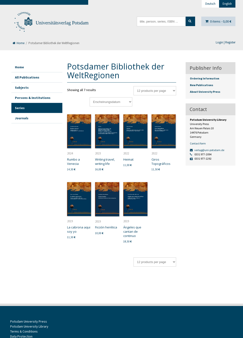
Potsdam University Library (29, 326)
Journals (21, 118)
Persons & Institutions (32, 98)
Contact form (198, 143)
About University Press (205, 91)
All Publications (27, 77)
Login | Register (225, 42)
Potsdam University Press (28, 321)
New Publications (201, 85)
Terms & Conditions (24, 331)
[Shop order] (111, 101)
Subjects (22, 87)
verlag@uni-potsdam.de (207, 150)
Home (18, 43)
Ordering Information (204, 78)
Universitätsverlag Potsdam (62, 22)
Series (20, 108)
